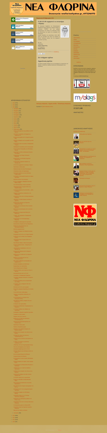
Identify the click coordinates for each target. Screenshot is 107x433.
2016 (14, 102)
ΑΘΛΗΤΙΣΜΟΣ (77, 37)
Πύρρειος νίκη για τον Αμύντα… (20, 316)
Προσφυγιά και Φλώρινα (85, 178)
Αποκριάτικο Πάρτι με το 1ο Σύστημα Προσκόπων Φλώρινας (21, 396)
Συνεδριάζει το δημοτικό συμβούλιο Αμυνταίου (23, 312)
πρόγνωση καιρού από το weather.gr (85, 31)
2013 (14, 415)
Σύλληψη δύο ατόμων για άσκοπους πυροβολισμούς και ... (21, 336)
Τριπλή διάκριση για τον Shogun (20, 268)
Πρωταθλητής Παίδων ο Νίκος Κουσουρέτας (23, 242)
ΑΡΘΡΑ (75, 39)
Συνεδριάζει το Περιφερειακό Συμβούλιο (22, 275)
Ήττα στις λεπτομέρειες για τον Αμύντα (22, 346)
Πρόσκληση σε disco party (19, 166)
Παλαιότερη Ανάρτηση (64, 103)
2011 (14, 419)
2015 (14, 104)
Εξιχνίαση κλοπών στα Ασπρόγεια (21, 179)
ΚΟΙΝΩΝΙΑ (76, 50)
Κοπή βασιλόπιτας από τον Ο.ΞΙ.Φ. (21, 273)
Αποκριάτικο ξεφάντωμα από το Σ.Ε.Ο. (22, 348)
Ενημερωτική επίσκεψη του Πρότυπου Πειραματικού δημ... (22, 203)
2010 (14, 421)
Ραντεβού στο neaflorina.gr (79, 131)
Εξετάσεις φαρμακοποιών (19, 229)
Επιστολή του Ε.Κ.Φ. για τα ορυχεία (21, 287)
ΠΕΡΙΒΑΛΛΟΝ (77, 54)
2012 (14, 417)
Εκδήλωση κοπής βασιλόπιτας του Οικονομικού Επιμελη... (21, 226)
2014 (14, 107)
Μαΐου (15, 123)
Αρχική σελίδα (52, 103)
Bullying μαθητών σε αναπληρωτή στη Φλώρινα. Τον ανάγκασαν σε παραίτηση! (88, 157)
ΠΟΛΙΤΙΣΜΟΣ (76, 58)
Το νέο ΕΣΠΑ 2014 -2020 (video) (20, 292)
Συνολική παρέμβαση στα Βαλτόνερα (21, 264)
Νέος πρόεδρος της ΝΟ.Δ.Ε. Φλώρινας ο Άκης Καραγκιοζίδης (86, 164)
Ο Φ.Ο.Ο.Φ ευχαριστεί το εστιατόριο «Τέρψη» (23, 164)
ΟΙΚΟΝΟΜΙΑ (76, 52)
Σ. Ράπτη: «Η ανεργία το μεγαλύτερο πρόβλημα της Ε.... (21, 342)
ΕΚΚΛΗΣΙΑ (76, 45)
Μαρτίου (16, 127)
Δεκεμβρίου (16, 108)
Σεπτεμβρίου (16, 114)
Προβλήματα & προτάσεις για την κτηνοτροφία (23, 146)
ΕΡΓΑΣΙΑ (75, 49)
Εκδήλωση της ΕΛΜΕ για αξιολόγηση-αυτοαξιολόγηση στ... (22, 319)
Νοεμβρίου (16, 110)
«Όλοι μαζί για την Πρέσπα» (86, 134)
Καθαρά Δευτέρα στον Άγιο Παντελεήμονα (22, 169)
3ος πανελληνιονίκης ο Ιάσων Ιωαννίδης (22, 184)
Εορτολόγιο (22, 68)
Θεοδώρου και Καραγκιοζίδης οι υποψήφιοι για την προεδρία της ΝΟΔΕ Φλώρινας (86, 194)
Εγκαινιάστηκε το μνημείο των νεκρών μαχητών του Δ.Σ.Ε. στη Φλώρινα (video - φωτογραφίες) (88, 150)
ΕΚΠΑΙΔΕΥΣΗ (77, 47)
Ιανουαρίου (16, 412)
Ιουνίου (15, 121)
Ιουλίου (15, 119)
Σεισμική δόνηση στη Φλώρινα (20, 356)
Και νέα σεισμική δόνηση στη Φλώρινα (22, 354)
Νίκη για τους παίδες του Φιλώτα (20, 410)
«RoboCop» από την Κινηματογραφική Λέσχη (23, 344)
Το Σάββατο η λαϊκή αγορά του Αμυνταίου (22, 221)
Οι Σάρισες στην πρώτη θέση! (20, 303)
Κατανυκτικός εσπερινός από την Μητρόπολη (23, 223)
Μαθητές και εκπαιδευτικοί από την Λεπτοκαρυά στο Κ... (21, 258)
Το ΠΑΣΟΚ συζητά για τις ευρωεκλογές (22, 377)
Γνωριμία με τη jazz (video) (19, 314)
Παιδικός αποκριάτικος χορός (20, 326)
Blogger (59, 430)
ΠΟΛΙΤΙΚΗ (76, 56)
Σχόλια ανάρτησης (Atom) (47, 106)
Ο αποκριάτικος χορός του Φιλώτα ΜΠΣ (22, 405)
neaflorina (79, 62)
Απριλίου (16, 125)
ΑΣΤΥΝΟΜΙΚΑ (77, 41)
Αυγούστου (16, 116)
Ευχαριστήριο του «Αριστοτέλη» (20, 266)
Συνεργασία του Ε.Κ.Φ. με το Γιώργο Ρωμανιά (23, 234)
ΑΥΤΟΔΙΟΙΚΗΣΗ (77, 43)
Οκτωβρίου (16, 112)
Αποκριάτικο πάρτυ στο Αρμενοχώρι (21, 171)
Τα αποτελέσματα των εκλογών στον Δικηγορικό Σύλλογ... (21, 298)
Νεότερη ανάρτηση (41, 103)
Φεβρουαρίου (17, 129)
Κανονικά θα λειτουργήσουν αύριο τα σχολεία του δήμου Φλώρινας (87, 186)
